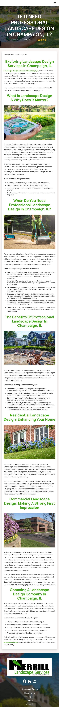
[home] (1, 3)
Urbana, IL (29, 704)
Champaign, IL (29, 693)
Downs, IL (29, 700)
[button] (55, 3)
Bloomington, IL (30, 697)
